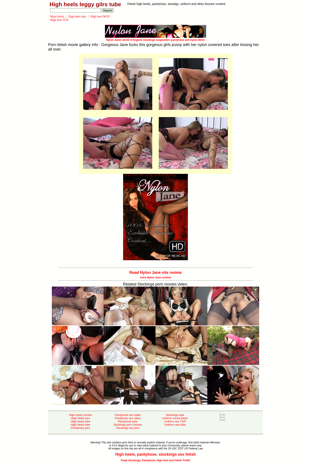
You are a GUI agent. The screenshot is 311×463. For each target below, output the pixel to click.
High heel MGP (100, 16)
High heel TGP (59, 20)
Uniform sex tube (175, 424)
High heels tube (80, 421)
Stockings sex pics (127, 428)
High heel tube (77, 16)
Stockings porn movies (128, 424)
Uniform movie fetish (175, 418)
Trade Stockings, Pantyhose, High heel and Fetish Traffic (155, 460)
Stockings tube (175, 415)
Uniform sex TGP (175, 421)
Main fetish (57, 16)
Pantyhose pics (80, 428)
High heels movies (80, 415)
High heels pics (80, 418)
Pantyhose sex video (128, 415)
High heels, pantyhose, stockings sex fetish (155, 454)
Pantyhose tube (127, 421)
